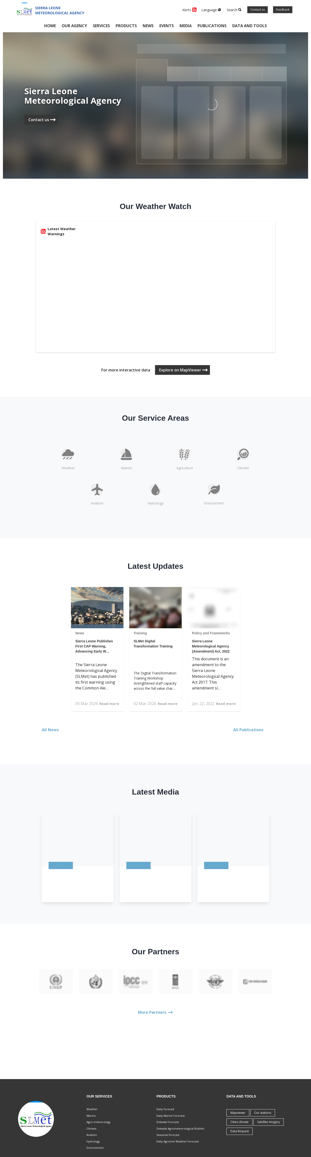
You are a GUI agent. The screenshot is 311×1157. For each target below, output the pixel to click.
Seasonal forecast (167, 1135)
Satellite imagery (268, 1122)
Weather (92, 1109)
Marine (91, 1115)
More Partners (155, 1012)
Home (50, 25)
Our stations (262, 1113)
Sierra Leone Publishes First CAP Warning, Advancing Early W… (94, 646)
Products (126, 25)
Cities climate (239, 1122)
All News (53, 730)
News (148, 25)
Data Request (239, 1131)
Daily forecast (165, 1109)
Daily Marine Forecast (170, 1115)
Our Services (99, 1096)
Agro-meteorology (98, 1122)
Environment (95, 1147)
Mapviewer (237, 1113)
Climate (91, 1128)
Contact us (257, 10)
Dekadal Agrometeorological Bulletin (180, 1128)
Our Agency (74, 25)
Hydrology (93, 1141)
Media (186, 25)
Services (101, 25)
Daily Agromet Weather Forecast (177, 1141)
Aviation (91, 1135)
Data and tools (249, 25)
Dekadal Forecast (167, 1122)
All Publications (251, 730)
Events (166, 25)
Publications (212, 25)
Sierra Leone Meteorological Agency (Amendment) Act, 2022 (211, 646)
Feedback (282, 10)
